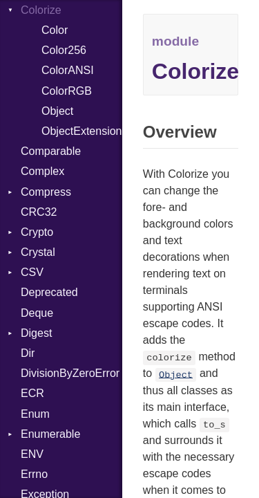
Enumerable (50, 434)
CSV (32, 272)
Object (57, 111)
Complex (42, 171)
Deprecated (49, 292)
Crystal (38, 252)
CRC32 (39, 212)
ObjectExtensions (81, 131)
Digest (36, 333)
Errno (34, 474)
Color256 (63, 50)
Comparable (51, 151)
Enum (35, 414)
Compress (46, 192)
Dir (28, 353)
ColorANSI (67, 70)
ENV (32, 454)
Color (54, 30)
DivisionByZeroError (70, 373)
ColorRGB (66, 91)
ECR (32, 393)
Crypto (37, 232)
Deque (37, 313)
